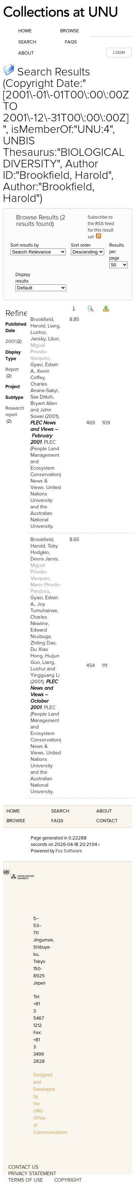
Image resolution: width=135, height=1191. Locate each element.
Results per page (116, 251)
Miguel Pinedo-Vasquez (39, 351)
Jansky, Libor (44, 339)
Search (27, 42)
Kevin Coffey (39, 374)
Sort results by (24, 245)
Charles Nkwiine (39, 620)
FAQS (57, 821)
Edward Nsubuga (40, 633)
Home (25, 31)
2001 (10, 341)
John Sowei (40, 413)
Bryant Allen (43, 403)
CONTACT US (23, 1167)
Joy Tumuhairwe (43, 607)
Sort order (81, 245)
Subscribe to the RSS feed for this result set (101, 227)
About (26, 53)
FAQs (71, 42)
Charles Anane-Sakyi (44, 387)
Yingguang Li (44, 675)
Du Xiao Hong (39, 652)
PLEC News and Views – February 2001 (44, 432)
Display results (22, 278)
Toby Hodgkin (44, 549)
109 (106, 423)
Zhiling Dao (43, 643)
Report (12, 369)
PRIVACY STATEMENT (32, 1174)
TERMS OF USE (25, 1180)
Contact (106, 821)
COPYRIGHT (68, 1180)
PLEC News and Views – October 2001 (44, 695)
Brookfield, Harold (42, 322)
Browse (69, 31)
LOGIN (119, 52)
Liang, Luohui (42, 665)
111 (104, 665)
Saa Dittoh (41, 397)
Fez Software (69, 851)
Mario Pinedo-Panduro (45, 588)
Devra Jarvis (44, 559)
